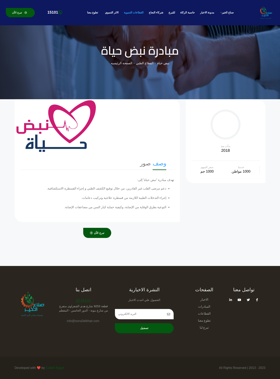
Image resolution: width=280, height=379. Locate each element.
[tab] (159, 164)
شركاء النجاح (156, 12)
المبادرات (204, 306)
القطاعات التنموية (134, 12)
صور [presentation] (145, 163)
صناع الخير (227, 12)
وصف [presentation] (159, 163)
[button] (20, 12)
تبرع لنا (204, 327)
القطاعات (204, 313)
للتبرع (172, 12)
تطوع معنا (92, 12)
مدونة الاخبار (207, 12)
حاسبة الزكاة (187, 12)
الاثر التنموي (111, 12)
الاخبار (204, 299)
